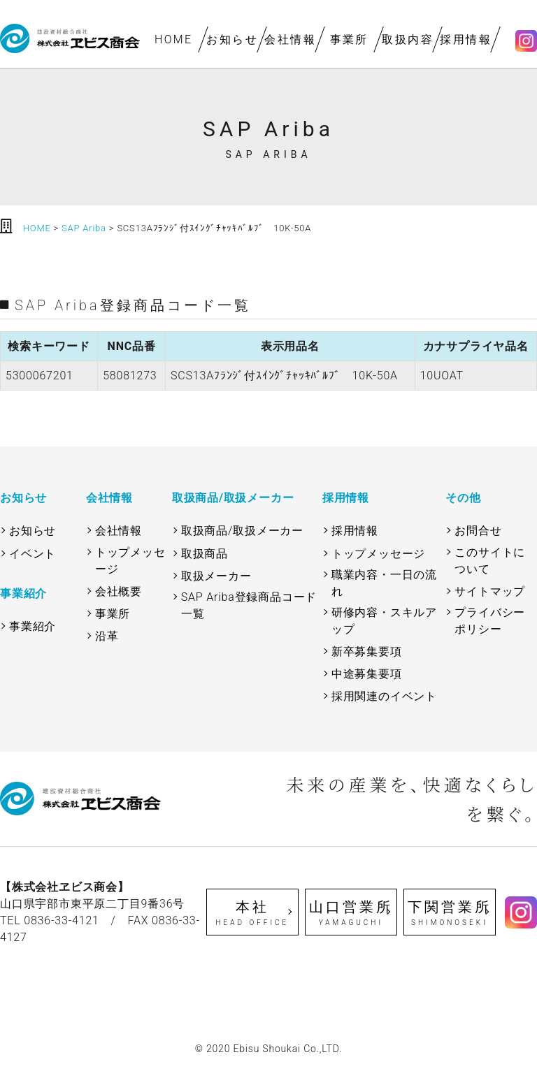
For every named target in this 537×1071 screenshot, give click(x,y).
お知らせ (232, 39)
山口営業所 (351, 913)
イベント (32, 553)
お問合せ (477, 530)
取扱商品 (204, 553)
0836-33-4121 (61, 920)
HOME (174, 39)
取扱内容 (408, 39)
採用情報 (466, 39)
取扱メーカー (216, 576)
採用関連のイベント (384, 696)
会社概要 (118, 591)
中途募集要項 (366, 673)
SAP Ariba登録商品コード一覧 (249, 605)
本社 (253, 913)
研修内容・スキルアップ (384, 621)
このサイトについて (489, 561)
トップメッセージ (130, 561)
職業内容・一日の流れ (384, 583)
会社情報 (291, 39)
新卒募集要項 (366, 651)
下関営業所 (450, 913)
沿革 (107, 636)
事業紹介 (32, 626)
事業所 (349, 39)
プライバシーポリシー (489, 621)
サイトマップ (489, 591)
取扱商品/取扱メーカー (242, 530)
